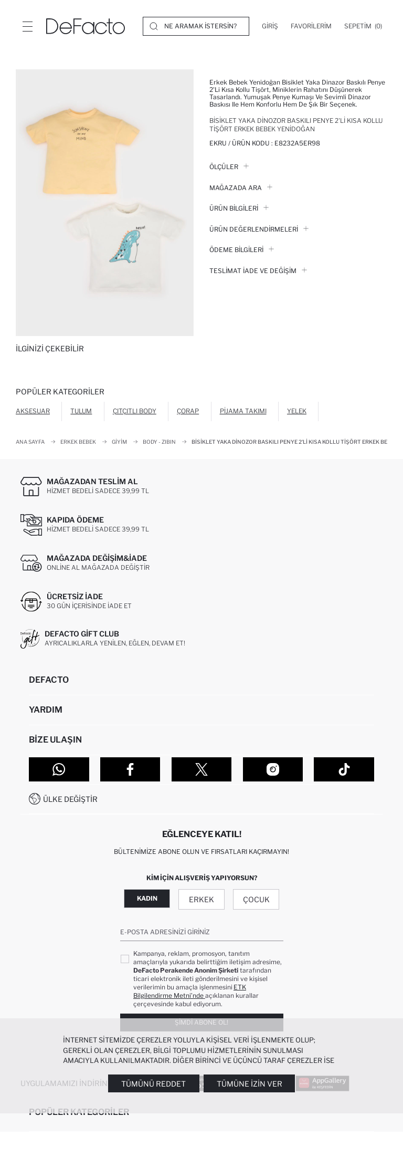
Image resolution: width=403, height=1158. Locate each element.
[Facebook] (130, 769)
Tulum (81, 411)
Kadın (147, 898)
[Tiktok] (344, 769)
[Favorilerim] (311, 26)
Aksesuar (33, 411)
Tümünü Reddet (153, 1083)
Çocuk (256, 899)
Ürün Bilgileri (239, 208)
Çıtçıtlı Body (134, 411)
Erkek (201, 899)
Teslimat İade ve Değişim (258, 271)
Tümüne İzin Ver (249, 1083)
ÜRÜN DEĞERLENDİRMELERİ (259, 229)
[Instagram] (273, 769)
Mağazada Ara (240, 188)
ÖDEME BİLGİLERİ (241, 250)
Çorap (188, 411)
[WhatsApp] (59, 769)
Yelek (296, 411)
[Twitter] (202, 769)
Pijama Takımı (243, 411)
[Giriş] (270, 26)
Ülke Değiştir (70, 799)
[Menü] (27, 26)
